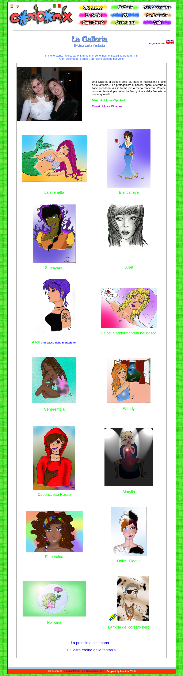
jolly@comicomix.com (93, 671)
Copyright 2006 (72, 671)
